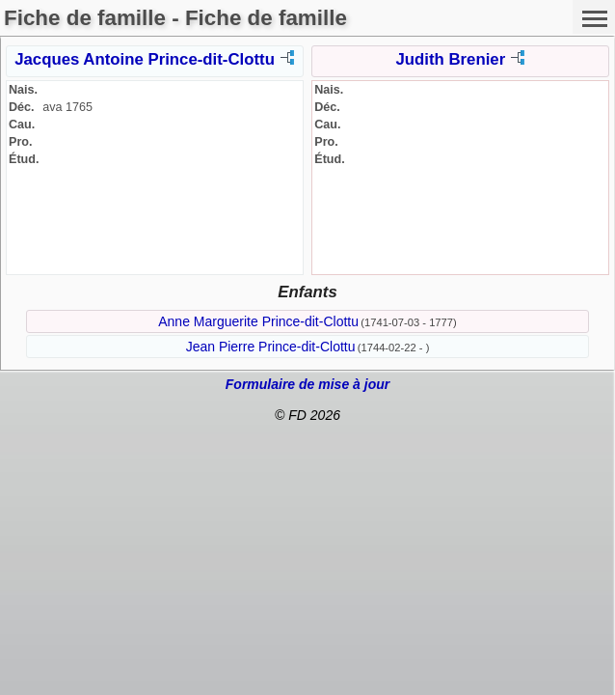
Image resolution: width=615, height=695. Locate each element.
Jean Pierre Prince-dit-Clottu (271, 346)
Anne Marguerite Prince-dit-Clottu (258, 321)
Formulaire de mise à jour (307, 384)
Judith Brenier (450, 59)
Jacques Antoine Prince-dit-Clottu (144, 59)
